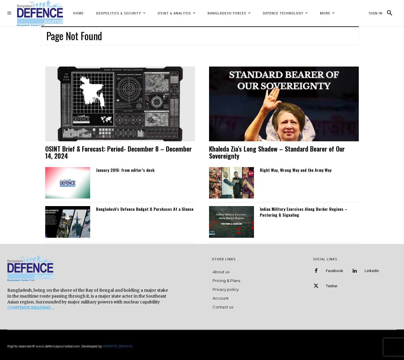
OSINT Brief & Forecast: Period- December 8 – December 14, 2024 (118, 152)
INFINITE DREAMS (117, 346)
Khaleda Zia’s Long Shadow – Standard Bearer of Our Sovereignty (277, 152)
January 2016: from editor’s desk (125, 170)
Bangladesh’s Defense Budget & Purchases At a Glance (144, 209)
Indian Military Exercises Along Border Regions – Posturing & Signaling (303, 212)
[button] (390, 13)
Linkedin (372, 271)
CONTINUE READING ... (30, 307)
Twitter (331, 286)
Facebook (334, 271)
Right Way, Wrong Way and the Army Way (295, 170)
